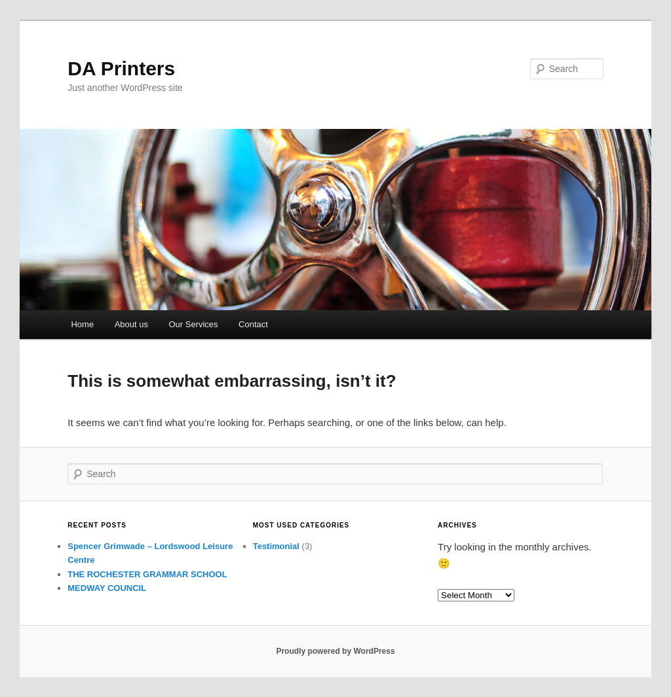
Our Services (193, 324)
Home (82, 324)
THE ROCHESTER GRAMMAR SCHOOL (147, 574)
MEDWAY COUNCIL (106, 588)
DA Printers (121, 68)
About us (131, 324)
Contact (253, 324)
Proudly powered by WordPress (335, 651)
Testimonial (276, 546)
